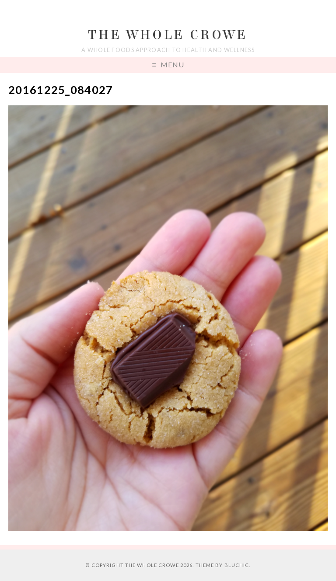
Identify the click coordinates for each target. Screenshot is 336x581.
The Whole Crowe (168, 35)
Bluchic (236, 565)
